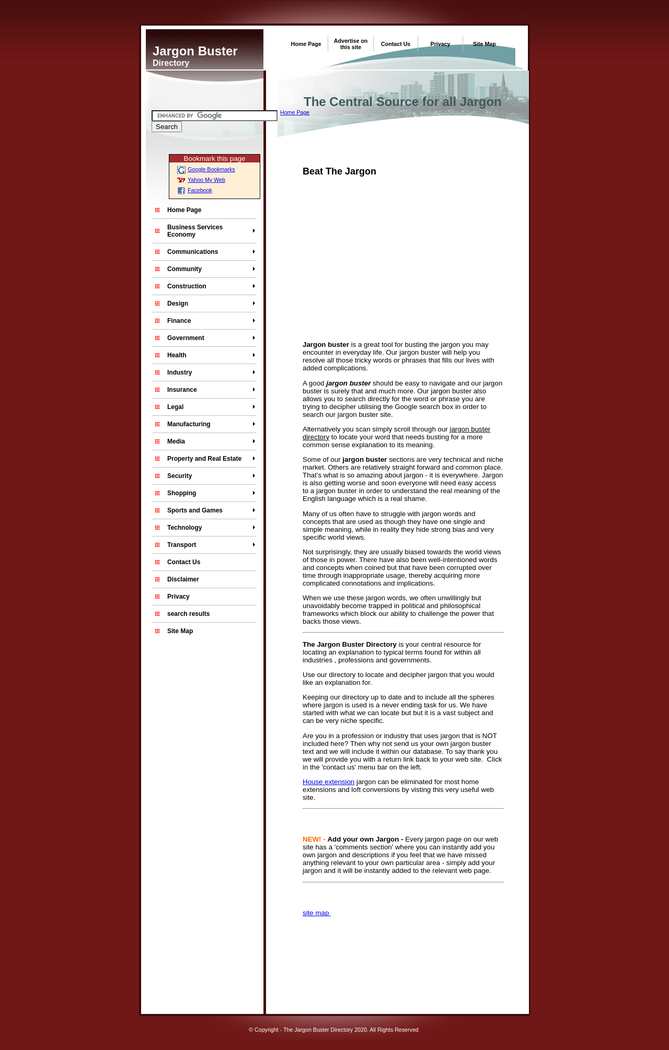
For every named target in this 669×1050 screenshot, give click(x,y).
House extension (328, 782)
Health (177, 355)
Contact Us (395, 44)
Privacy (441, 44)
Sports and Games (195, 510)
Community (184, 269)
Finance (179, 320)
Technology (184, 527)
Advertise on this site (351, 44)
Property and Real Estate (204, 458)
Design (177, 303)
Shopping (181, 493)
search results (188, 613)
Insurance (182, 389)
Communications (192, 251)
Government (185, 338)
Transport (181, 545)
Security (179, 476)
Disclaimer (183, 579)
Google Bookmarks (206, 169)
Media (176, 441)
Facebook (194, 190)
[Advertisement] (390, 261)
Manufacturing (189, 424)
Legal (175, 407)
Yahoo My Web (201, 180)
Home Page (306, 44)
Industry (179, 372)
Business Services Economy (195, 231)
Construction (186, 286)
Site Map (484, 44)
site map (317, 913)
